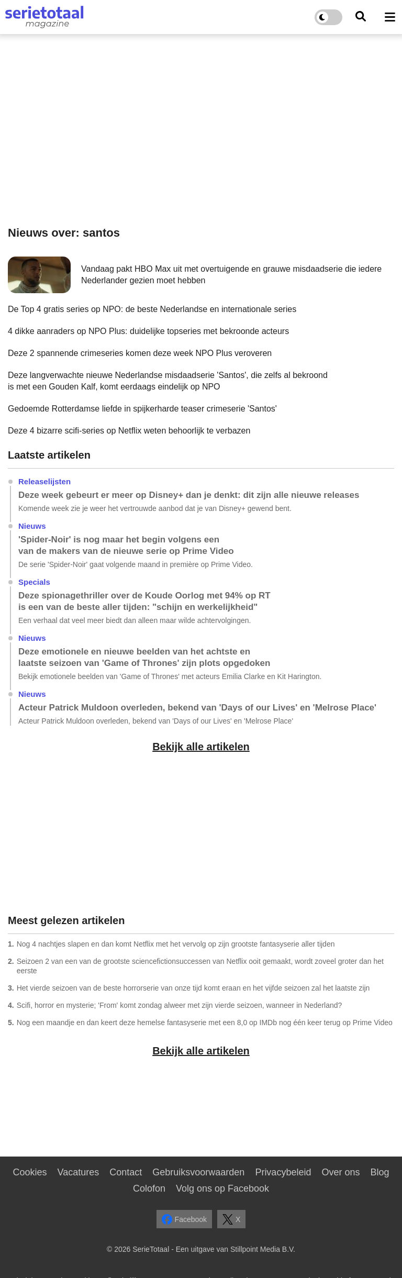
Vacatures (78, 1172)
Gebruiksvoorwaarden (198, 1172)
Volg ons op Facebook (222, 1188)
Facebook (184, 1219)
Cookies (30, 1172)
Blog (379, 1172)
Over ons (340, 1172)
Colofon (149, 1188)
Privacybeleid (283, 1172)
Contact (125, 1172)
